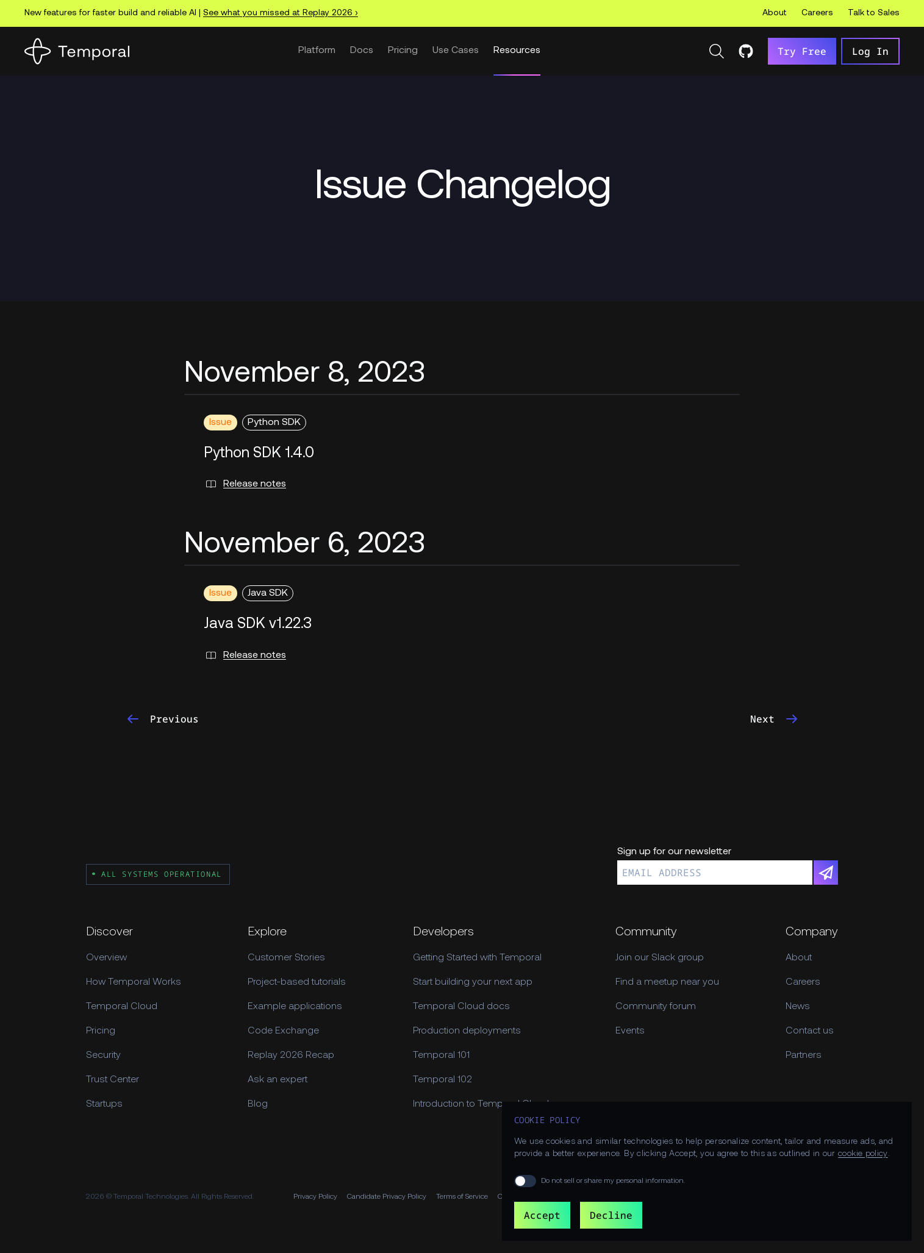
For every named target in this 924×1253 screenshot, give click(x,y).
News (798, 1007)
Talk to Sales (874, 13)
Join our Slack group (659, 958)
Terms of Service (462, 1197)
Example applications (295, 1007)
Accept (542, 1215)
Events (630, 1031)
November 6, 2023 (304, 545)
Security (103, 1055)
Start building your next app (472, 982)
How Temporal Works (133, 982)
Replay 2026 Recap (291, 1055)
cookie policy (863, 1153)
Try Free (802, 51)
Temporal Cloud (121, 1007)
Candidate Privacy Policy (386, 1197)
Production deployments (467, 1031)
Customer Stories (286, 958)
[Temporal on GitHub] (746, 51)
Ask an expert (277, 1080)
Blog (258, 1104)
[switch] (525, 1181)
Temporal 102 (442, 1080)
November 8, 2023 (304, 374)
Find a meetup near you (667, 982)
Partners (804, 1055)
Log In (870, 51)
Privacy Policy (315, 1197)
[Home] (76, 51)
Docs (361, 50)
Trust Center (112, 1080)
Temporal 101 (441, 1055)
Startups (104, 1104)
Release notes (245, 484)
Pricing (403, 50)
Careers (817, 13)
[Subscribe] (826, 872)
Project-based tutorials (297, 982)
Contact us (810, 1031)
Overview (106, 958)
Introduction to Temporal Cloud (481, 1104)
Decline (611, 1215)
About (774, 13)
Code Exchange (283, 1031)
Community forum (655, 1007)
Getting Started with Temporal (477, 958)
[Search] (716, 51)
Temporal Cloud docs (461, 1007)
